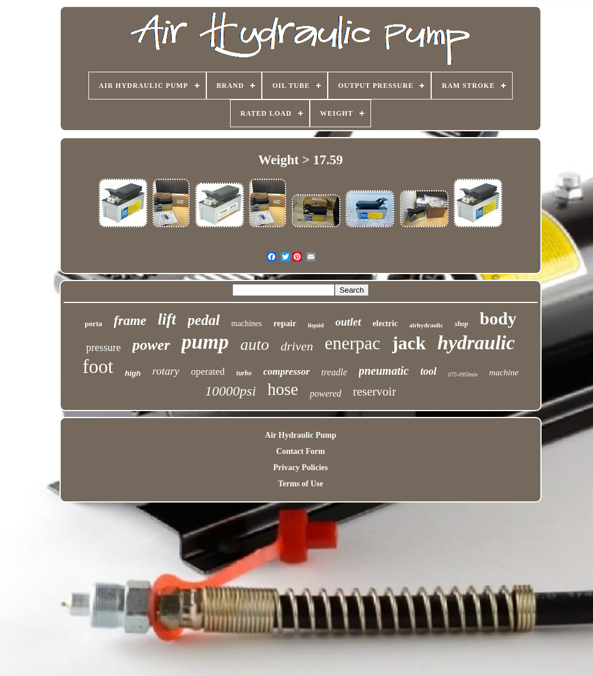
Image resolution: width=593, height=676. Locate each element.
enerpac (352, 343)
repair (284, 323)
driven (297, 346)
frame (130, 320)
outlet (348, 322)
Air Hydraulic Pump (300, 435)
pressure (103, 347)
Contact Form (300, 451)
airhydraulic (426, 325)
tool (428, 371)
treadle (334, 372)
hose (283, 389)
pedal (204, 320)
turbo (244, 373)
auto (254, 344)
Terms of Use (300, 483)
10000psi (230, 390)
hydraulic (476, 342)
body (498, 318)
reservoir (374, 391)
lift (167, 319)
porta (93, 323)
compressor (286, 371)
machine (503, 372)
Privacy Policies (300, 467)
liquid (316, 325)
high (132, 373)
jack (409, 343)
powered (326, 393)
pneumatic (384, 370)
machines (246, 323)
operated (208, 371)
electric (385, 323)
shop (461, 324)
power (151, 345)
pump (205, 342)
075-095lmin (462, 374)
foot (98, 366)
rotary (165, 371)
